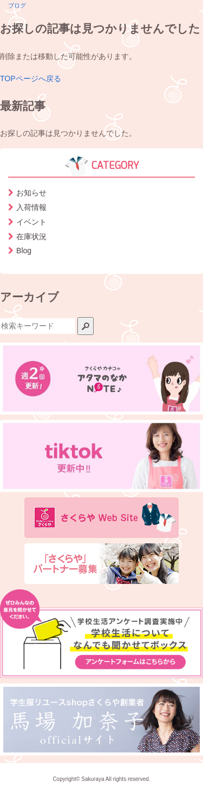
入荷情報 (31, 207)
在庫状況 (31, 236)
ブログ (17, 5)
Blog (23, 250)
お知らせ (31, 192)
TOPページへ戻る (30, 78)
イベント (31, 222)
